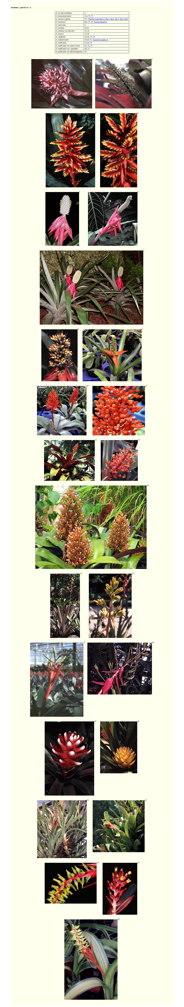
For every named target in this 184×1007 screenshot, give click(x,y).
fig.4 (121, 19)
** (89, 16)
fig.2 (112, 19)
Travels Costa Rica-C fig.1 (98, 19)
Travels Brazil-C (100, 22)
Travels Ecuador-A (100, 40)
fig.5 (126, 19)
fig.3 (117, 19)
